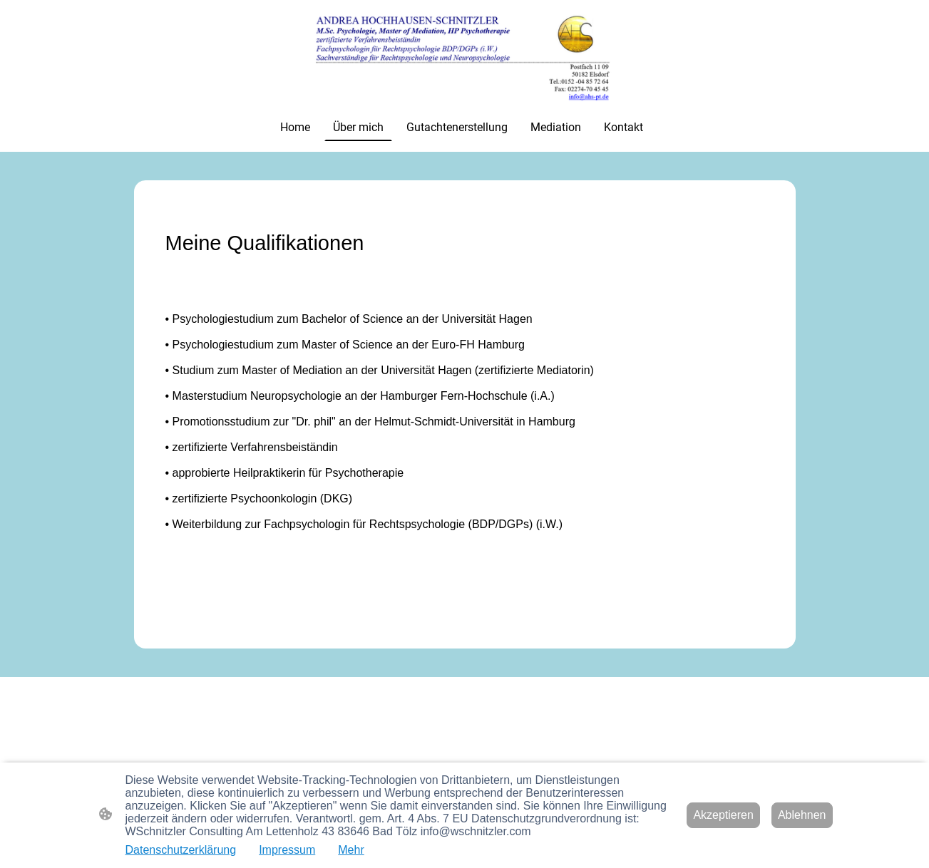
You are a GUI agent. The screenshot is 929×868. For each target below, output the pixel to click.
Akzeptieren (723, 815)
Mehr (351, 850)
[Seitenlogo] (464, 56)
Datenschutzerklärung (181, 850)
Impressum (287, 850)
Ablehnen (802, 815)
